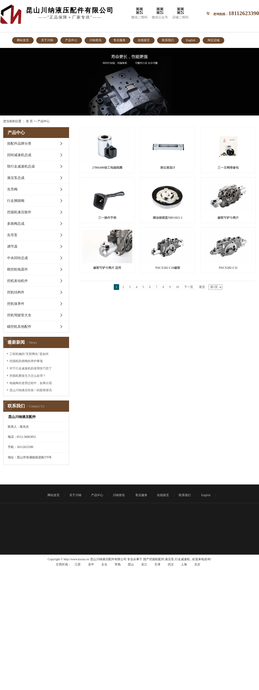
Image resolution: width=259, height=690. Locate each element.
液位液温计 (169, 168)
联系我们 (168, 40)
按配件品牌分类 (19, 143)
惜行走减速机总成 (21, 166)
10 (177, 391)
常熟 (118, 564)
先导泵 (12, 235)
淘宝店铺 (213, 40)
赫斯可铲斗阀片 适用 (108, 321)
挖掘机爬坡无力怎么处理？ (27, 375)
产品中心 (71, 40)
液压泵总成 (15, 178)
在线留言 (144, 40)
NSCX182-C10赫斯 (169, 321)
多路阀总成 (15, 223)
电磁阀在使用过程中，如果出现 (30, 383)
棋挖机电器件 (17, 269)
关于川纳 (47, 40)
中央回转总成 (17, 258)
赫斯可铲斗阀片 (169, 270)
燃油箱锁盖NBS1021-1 (108, 270)
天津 (157, 564)
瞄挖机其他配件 (19, 326)
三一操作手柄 (170, 219)
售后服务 (120, 40)
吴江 (144, 564)
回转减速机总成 (19, 155)
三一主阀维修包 (107, 219)
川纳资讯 (95, 40)
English (190, 40)
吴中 (91, 564)
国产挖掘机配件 (153, 559)
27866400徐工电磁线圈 (108, 168)
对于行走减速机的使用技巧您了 (30, 368)
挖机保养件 (15, 303)
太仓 (104, 564)
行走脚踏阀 (15, 201)
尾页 (202, 391)
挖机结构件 (15, 292)
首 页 (29, 121)
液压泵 (169, 559)
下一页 (188, 391)
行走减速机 (182, 559)
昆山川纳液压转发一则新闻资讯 (30, 390)
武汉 (171, 564)
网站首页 (23, 40)
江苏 (78, 564)
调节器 (12, 246)
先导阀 (12, 189)
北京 (197, 564)
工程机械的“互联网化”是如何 (28, 354)
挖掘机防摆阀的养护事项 (26, 361)
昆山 (131, 564)
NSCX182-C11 (107, 372)
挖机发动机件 (17, 281)
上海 (184, 564)
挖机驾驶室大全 (19, 315)
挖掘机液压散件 (19, 212)
